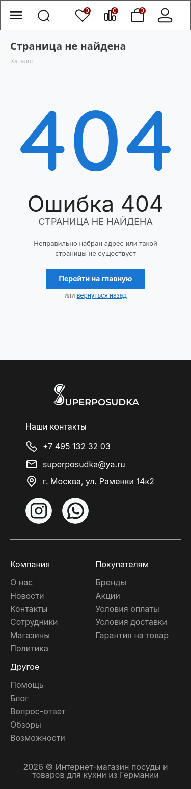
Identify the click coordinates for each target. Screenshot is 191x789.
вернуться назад (102, 295)
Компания (30, 564)
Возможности (37, 738)
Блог (19, 698)
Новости (27, 595)
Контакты (29, 609)
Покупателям (122, 564)
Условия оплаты (127, 609)
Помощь (27, 685)
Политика (29, 648)
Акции (108, 595)
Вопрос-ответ (37, 711)
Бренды (111, 582)
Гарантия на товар (132, 635)
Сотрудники (34, 622)
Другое (24, 667)
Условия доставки (132, 622)
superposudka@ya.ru (84, 464)
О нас (21, 582)
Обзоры (25, 724)
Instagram (38, 511)
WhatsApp (75, 511)
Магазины (30, 635)
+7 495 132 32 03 (77, 446)
